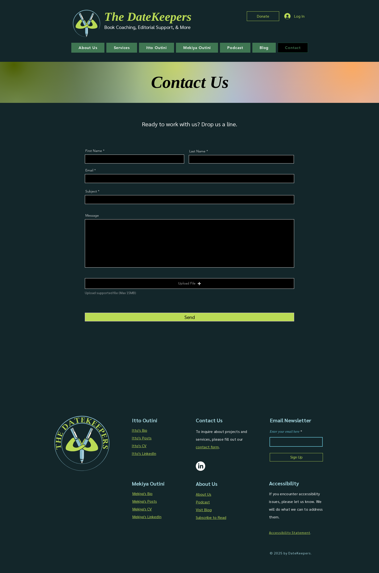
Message (92, 215)
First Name (93, 150)
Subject (91, 191)
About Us (203, 494)
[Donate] (263, 16)
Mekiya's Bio (142, 493)
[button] (189, 283)
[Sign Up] (296, 457)
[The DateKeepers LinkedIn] (200, 466)
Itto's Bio (139, 430)
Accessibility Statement (289, 532)
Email (89, 170)
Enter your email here (284, 431)
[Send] (189, 317)
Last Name (197, 151)
